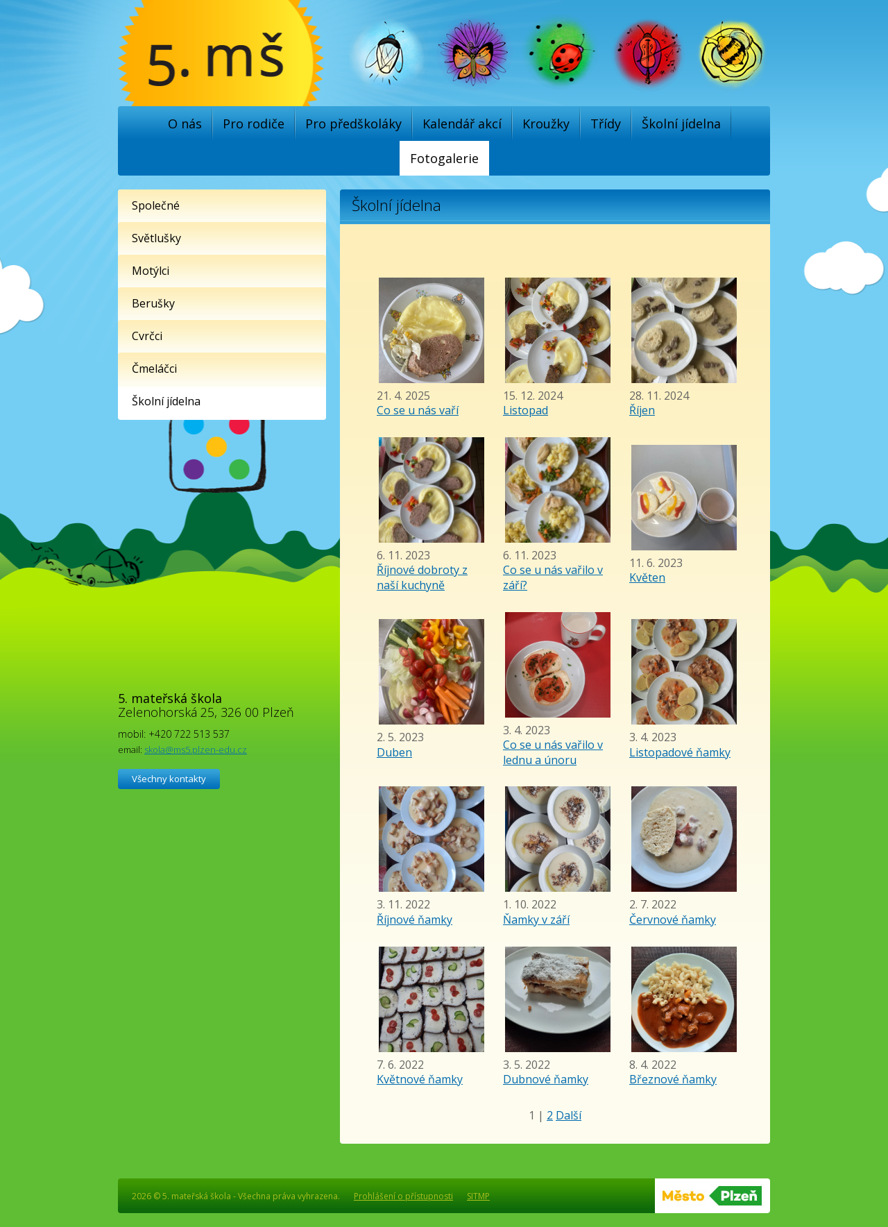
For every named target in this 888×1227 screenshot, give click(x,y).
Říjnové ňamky (414, 919)
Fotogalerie (444, 158)
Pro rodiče (253, 123)
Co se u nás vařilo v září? (553, 577)
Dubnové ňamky (545, 1079)
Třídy (605, 123)
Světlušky (156, 238)
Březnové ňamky (673, 1079)
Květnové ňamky (420, 1079)
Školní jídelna (681, 123)
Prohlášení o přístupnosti (403, 1196)
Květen (647, 577)
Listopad (525, 410)
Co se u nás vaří (418, 410)
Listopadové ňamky (680, 752)
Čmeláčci (154, 368)
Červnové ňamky (672, 919)
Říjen (642, 410)
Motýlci (150, 270)
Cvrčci (147, 336)
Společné (156, 205)
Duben (394, 752)
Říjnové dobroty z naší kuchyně (422, 577)
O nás (185, 123)
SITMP (478, 1196)
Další (568, 1115)
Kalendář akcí (462, 123)
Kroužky (546, 123)
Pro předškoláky (353, 123)
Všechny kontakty (169, 778)
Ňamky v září (536, 919)
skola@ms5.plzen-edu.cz (195, 749)
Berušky (153, 303)
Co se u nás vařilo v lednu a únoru (553, 752)
